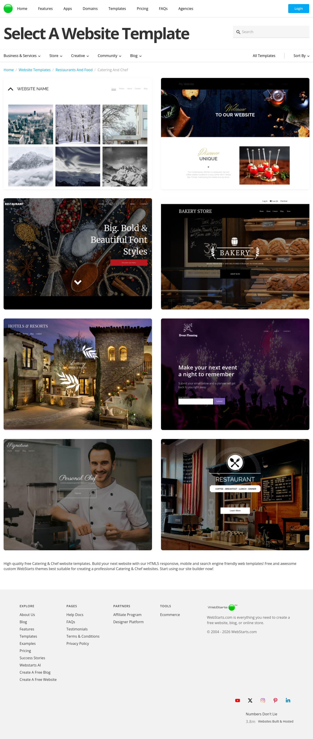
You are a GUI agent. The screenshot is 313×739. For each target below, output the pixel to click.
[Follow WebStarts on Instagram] (263, 700)
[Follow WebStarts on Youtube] (237, 700)
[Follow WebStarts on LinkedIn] (288, 700)
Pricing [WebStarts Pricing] (142, 8)
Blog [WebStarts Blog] (23, 621)
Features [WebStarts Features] (45, 8)
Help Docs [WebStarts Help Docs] (74, 614)
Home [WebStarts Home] (22, 8)
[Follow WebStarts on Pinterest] (275, 700)
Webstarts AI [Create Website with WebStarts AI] (30, 665)
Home (9, 69)
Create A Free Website (38, 679)
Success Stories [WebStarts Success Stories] (32, 657)
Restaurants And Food (74, 69)
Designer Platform (128, 621)
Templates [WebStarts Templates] (117, 8)
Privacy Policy (77, 643)
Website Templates (35, 69)
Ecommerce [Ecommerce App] (170, 614)
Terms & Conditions (83, 636)
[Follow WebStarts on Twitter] (250, 700)
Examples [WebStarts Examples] (28, 643)
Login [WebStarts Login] (299, 8)
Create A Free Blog (35, 672)
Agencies (185, 8)
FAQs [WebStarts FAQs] (163, 8)
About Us (27, 614)
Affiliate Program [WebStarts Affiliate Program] (127, 614)
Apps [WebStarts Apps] (68, 8)
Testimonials (77, 629)
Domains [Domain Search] (90, 8)
